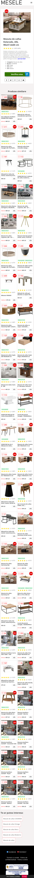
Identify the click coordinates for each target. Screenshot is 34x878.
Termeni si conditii (13, 858)
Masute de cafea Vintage (11, 824)
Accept (24, 876)
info (14, 121)
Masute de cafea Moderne (12, 835)
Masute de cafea (8, 840)
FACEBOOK (11, 852)
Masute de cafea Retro (10, 829)
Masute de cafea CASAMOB (12, 819)
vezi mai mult (21, 59)
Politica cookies (22, 860)
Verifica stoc (20, 74)
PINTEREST (21, 852)
